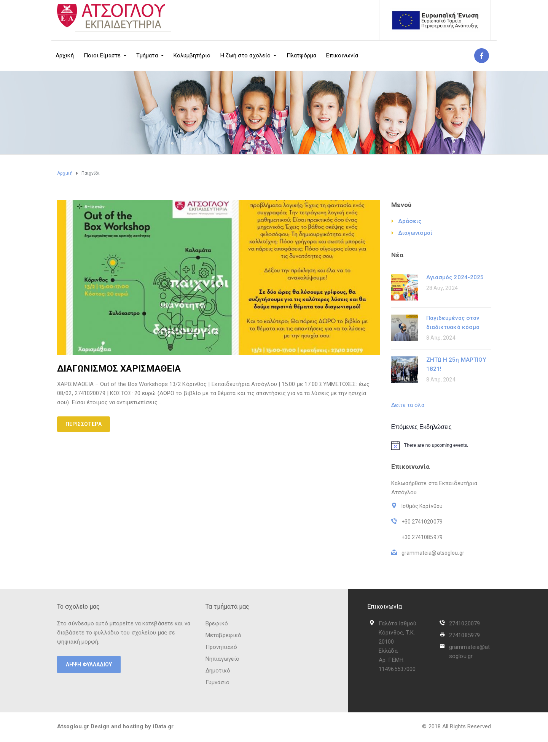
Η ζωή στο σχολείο (245, 55)
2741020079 (464, 623)
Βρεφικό (217, 623)
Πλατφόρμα (302, 55)
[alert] (441, 445)
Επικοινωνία (342, 55)
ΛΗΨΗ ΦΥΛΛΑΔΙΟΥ (89, 664)
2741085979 (464, 635)
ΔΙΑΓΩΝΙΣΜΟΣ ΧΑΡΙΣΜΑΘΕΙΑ (119, 368)
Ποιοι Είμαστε (102, 55)
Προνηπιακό (221, 647)
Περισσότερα (83, 424)
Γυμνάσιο (217, 682)
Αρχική (65, 55)
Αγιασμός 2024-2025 (455, 277)
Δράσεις (410, 221)
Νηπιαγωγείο (222, 658)
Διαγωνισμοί (415, 232)
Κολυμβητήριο (192, 55)
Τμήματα (147, 55)
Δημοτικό (218, 670)
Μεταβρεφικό (223, 635)
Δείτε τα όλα (407, 405)
